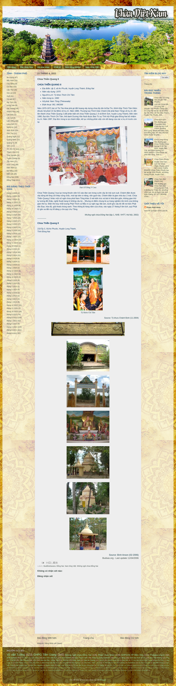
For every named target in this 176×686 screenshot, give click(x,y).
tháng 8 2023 (12, 283)
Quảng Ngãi (11, 137)
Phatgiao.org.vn (157, 655)
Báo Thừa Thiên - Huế (92, 663)
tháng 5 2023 (12, 290)
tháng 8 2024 (12, 249)
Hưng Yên (11, 105)
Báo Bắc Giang (158, 663)
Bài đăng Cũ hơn (129, 638)
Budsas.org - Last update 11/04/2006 (120, 558)
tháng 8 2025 (12, 215)
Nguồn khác (50, 665)
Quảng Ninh (11, 140)
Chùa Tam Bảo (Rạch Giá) (160, 180)
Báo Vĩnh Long (135, 668)
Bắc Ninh (10, 80)
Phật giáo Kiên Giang (151, 665)
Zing (130, 670)
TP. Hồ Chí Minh (13, 149)
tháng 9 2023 (12, 280)
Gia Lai (9, 93)
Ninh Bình (10, 130)
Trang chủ (88, 638)
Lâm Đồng (11, 121)
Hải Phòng (11, 108)
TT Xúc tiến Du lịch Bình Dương (114, 663)
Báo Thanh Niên (81, 658)
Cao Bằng (11, 84)
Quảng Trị (10, 143)
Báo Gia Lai (99, 668)
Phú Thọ (10, 133)
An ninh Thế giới (144, 663)
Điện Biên (10, 168)
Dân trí (101, 660)
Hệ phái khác (43, 67)
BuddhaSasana (49, 566)
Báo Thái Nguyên (36, 665)
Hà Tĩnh (10, 102)
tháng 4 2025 (12, 227)
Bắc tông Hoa (26, 67)
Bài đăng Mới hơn (46, 638)
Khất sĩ (57, 67)
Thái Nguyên (12, 155)
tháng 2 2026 (12, 196)
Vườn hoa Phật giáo (120, 670)
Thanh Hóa (11, 152)
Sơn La (9, 146)
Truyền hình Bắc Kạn (70, 670)
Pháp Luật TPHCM (63, 665)
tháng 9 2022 (12, 314)
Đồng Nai (60, 566)
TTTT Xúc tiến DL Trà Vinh (37, 670)
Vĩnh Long (11, 165)
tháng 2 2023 (12, 299)
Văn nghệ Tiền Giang (105, 670)
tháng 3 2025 (12, 230)
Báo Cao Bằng (78, 668)
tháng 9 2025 (12, 212)
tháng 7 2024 (12, 252)
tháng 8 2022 (12, 318)
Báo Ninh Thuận (123, 668)
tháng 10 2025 (12, 209)
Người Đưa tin (137, 665)
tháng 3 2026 (12, 193)
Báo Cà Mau (89, 668)
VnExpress (12, 657)
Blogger (103, 680)
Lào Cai (10, 118)
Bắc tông (11, 67)
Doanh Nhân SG (113, 660)
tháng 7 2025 (12, 218)
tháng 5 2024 (12, 258)
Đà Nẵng (10, 171)
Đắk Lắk (10, 174)
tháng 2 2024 (12, 265)
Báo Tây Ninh (34, 663)
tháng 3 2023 (12, 296)
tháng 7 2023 (12, 286)
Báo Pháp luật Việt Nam (50, 663)
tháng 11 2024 (12, 243)
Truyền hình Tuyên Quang (88, 670)
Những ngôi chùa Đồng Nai (87, 566)
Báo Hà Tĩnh (159, 660)
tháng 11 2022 (12, 308)
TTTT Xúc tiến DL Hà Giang (17, 670)
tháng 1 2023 (12, 302)
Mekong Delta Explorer (101, 658)
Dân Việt (125, 660)
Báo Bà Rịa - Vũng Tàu (49, 660)
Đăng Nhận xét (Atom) (53, 643)
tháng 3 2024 (12, 262)
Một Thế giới (165, 668)
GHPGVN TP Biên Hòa (132, 655)
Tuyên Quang (12, 158)
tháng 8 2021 (12, 333)
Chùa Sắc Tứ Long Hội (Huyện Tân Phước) (161, 100)
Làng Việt (65, 663)
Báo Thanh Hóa (21, 663)
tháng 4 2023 (12, 293)
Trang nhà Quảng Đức (55, 670)
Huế (8, 96)
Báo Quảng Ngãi (21, 665)
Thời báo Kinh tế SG (138, 658)
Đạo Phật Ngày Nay (40, 668)
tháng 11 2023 (12, 274)
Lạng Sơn (10, 124)
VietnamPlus (13, 668)
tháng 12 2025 (12, 202)
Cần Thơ (10, 90)
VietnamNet (66, 658)
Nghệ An (10, 127)
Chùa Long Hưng (161, 140)
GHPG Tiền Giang (45, 654)
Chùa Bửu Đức (160, 120)
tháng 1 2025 (12, 237)
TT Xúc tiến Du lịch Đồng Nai (83, 665)
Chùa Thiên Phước (161, 159)
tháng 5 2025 (12, 224)
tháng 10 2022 (12, 311)
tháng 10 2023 (12, 277)
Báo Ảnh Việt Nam (50, 658)
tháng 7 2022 (12, 321)
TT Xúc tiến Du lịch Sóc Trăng (141, 660)
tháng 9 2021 (12, 330)
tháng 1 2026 (12, 199)
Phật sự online (164, 665)
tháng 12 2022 (12, 305)
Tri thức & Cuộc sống (30, 658)
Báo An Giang (89, 660)
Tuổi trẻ (66, 660)
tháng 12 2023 (12, 271)
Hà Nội (9, 99)
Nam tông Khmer (73, 67)
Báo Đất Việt (146, 668)
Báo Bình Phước (66, 668)
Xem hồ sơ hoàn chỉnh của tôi (155, 211)
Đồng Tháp (11, 180)
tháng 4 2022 (12, 327)
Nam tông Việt (92, 67)
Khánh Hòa (11, 112)
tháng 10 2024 (12, 246)
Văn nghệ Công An (25, 668)
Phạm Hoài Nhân (154, 207)
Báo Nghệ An (76, 663)
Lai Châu (10, 115)
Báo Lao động (119, 658)
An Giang (10, 77)
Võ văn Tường (16, 654)
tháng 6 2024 (12, 255)
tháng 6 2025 (12, 221)
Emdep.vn (156, 668)
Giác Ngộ (76, 660)
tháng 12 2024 (12, 240)
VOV (34, 660)
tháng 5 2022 (12, 324)
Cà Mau (10, 87)
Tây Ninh (10, 161)
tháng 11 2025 (12, 206)
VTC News (100, 665)
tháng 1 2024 (12, 268)
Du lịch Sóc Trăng (124, 665)
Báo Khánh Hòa (110, 668)
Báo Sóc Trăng (111, 665)
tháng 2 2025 (12, 234)
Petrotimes (132, 663)
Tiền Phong (24, 660)
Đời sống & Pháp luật (141, 670)
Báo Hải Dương (156, 658)
